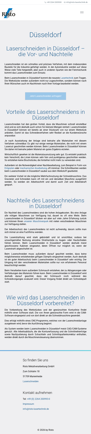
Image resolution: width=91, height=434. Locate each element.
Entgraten (9, 168)
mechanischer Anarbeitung (33, 168)
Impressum (28, 404)
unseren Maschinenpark (36, 221)
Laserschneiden (31, 381)
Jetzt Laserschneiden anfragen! (45, 96)
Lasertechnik (67, 78)
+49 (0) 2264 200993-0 (38, 399)
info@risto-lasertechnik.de (36, 409)
